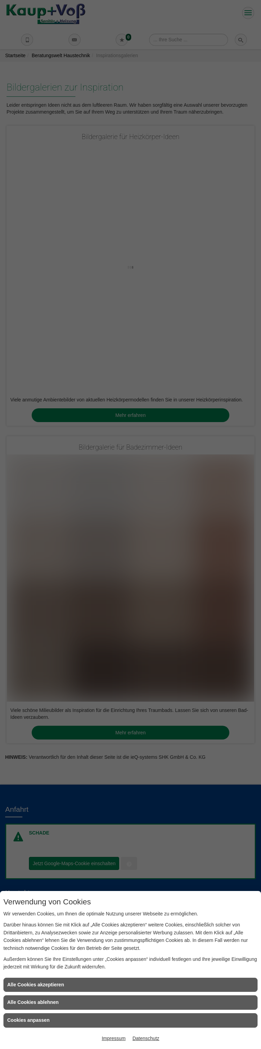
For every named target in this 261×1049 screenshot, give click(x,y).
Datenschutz (146, 1038)
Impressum (113, 1038)
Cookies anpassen (28, 1020)
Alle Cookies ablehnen (33, 1002)
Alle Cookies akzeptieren (35, 984)
